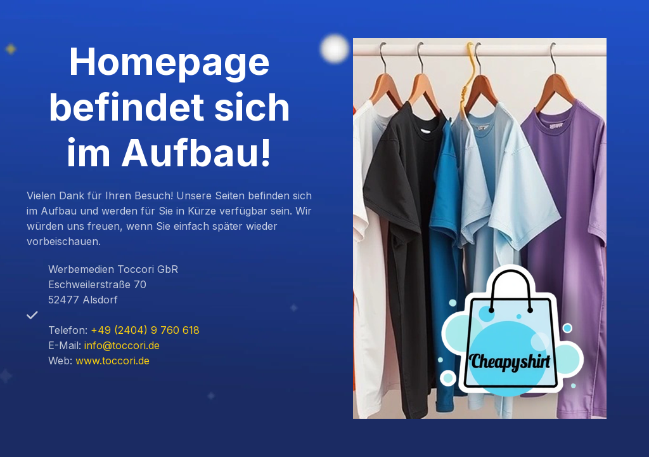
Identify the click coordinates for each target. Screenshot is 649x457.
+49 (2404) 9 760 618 (145, 330)
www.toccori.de (112, 360)
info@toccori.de (122, 345)
